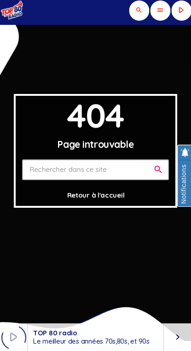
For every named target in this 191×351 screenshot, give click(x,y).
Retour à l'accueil (96, 195)
